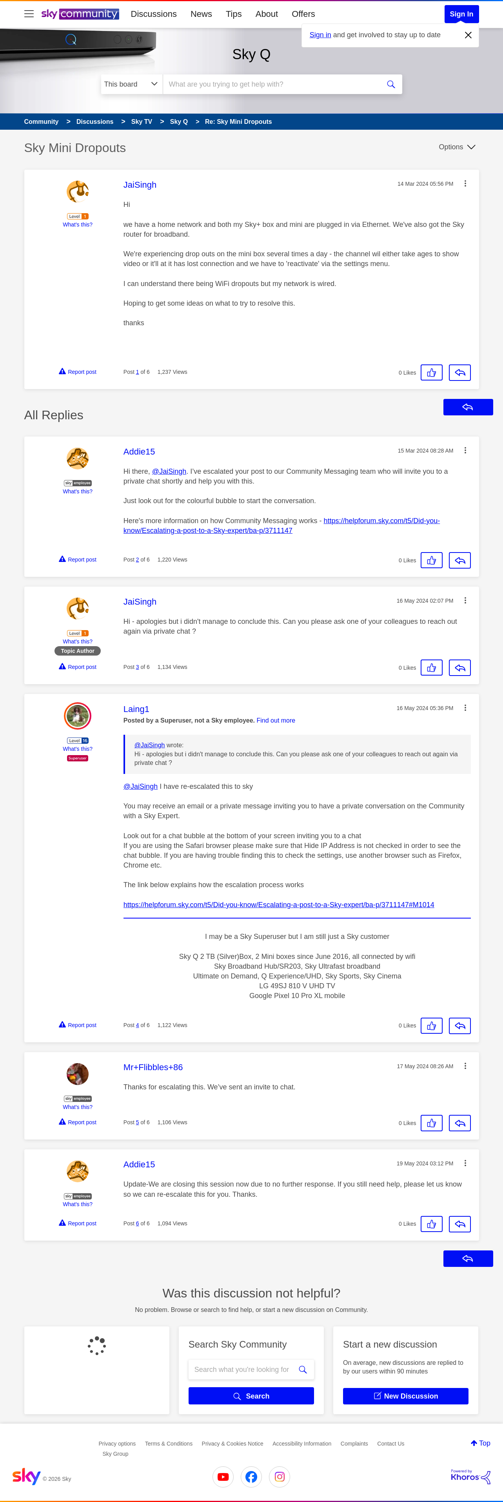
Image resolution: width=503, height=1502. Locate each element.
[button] (465, 183)
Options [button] (451, 147)
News (201, 14)
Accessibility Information (301, 1443)
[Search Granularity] (132, 84)
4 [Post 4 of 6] (137, 1025)
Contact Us (390, 1443)
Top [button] (484, 1443)
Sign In (462, 14)
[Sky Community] (80, 14)
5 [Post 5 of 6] (137, 1122)
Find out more (276, 720)
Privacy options (117, 1443)
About (267, 14)
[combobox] (270, 84)
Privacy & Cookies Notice (232, 1443)
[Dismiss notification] (468, 35)
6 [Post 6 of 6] (137, 1223)
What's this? (78, 224)
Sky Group (115, 1454)
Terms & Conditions (168, 1443)
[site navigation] (29, 14)
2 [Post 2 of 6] (137, 559)
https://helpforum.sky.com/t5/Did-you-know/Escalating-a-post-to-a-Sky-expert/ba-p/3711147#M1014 (278, 905)
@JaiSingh (169, 471)
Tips (234, 14)
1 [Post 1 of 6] (137, 372)
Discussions (154, 14)
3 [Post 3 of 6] (137, 667)
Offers (303, 14)
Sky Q (251, 54)
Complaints (354, 1443)
